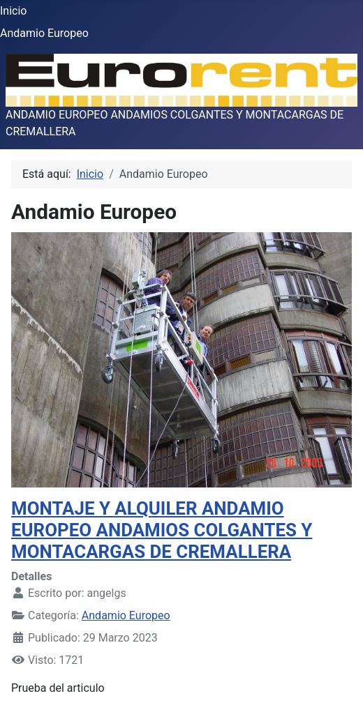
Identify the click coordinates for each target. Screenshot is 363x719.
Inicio (13, 10)
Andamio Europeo (44, 33)
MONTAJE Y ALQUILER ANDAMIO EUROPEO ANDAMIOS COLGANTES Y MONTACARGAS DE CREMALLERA (161, 530)
